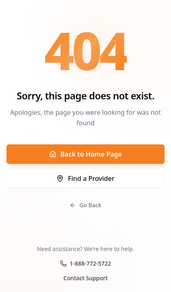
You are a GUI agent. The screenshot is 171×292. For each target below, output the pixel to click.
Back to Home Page (85, 154)
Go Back (85, 205)
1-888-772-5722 (85, 263)
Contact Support (85, 278)
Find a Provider (85, 178)
